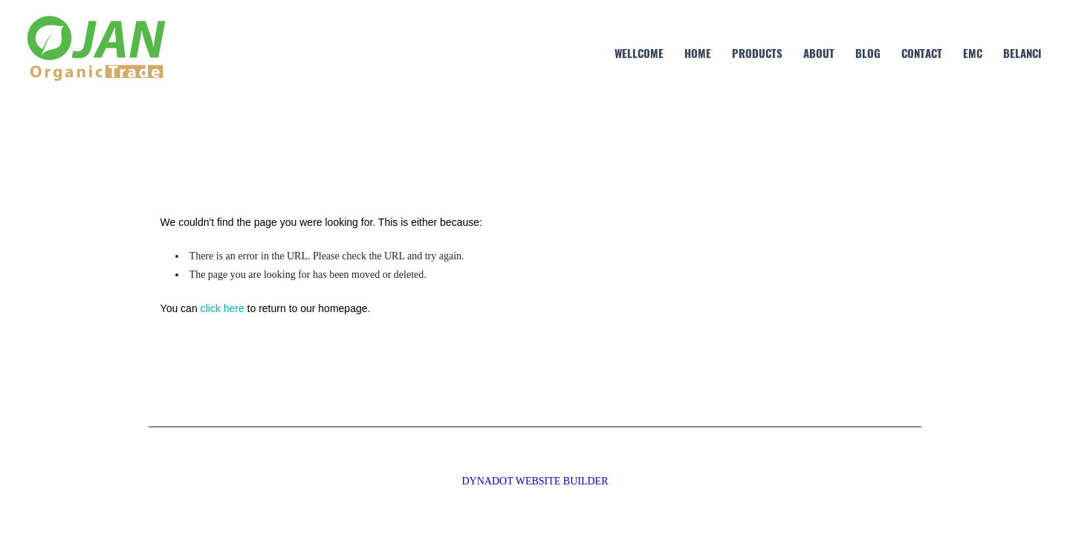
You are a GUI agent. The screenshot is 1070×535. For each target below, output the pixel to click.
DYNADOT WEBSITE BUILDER (534, 481)
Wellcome (639, 53)
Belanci (1022, 53)
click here (222, 308)
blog (868, 53)
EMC (972, 53)
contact (921, 53)
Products (757, 53)
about (818, 53)
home (697, 53)
